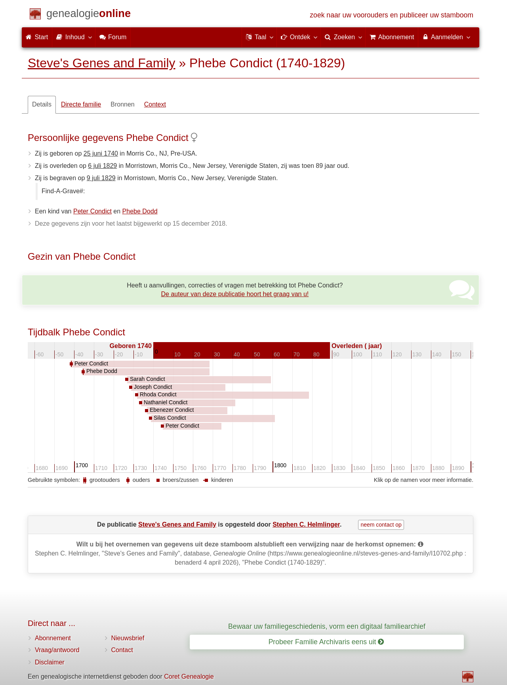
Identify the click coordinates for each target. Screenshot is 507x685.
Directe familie (81, 104)
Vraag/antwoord (57, 650)
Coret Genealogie (188, 676)
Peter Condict (92, 211)
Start (37, 37)
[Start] (88, 14)
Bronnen (123, 104)
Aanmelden (445, 37)
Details (41, 104)
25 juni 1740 (101, 153)
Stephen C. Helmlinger (306, 524)
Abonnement (53, 638)
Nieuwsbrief (128, 638)
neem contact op (381, 524)
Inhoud (73, 37)
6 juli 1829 (102, 165)
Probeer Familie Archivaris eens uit (326, 642)
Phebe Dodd (140, 211)
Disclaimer (50, 662)
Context (155, 104)
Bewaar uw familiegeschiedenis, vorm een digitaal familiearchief (326, 626)
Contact (122, 650)
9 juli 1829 (101, 178)
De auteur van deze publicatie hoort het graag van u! (235, 294)
